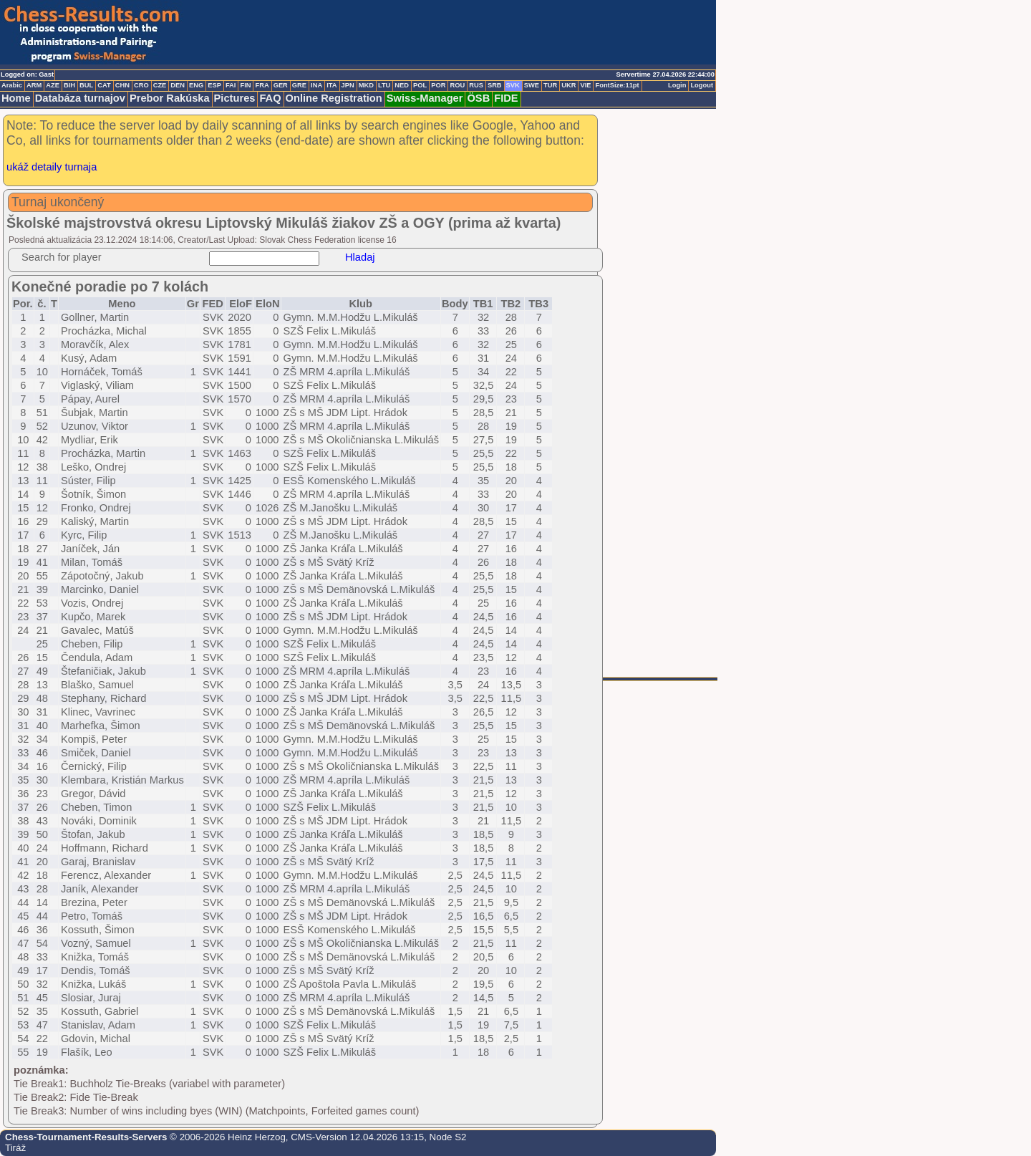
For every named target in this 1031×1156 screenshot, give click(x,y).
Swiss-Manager (425, 98)
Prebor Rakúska (170, 98)
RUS (476, 85)
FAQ (270, 98)
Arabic (11, 85)
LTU (384, 85)
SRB (495, 85)
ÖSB (478, 98)
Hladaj (360, 257)
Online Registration (334, 98)
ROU (457, 85)
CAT (103, 85)
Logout (701, 85)
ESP (214, 85)
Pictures (235, 98)
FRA (261, 85)
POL (420, 85)
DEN (177, 85)
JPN (348, 85)
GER (281, 85)
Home (16, 98)
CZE (160, 85)
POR (438, 85)
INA (316, 85)
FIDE (506, 98)
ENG (196, 85)
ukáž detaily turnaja (51, 167)
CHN (122, 85)
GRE (299, 85)
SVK (513, 85)
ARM (34, 85)
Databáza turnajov (80, 98)
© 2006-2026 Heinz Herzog (226, 1137)
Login (677, 85)
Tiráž (15, 1147)
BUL (86, 85)
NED (402, 85)
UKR (568, 85)
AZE (52, 85)
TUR (550, 85)
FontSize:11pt (617, 85)
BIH (69, 85)
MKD (366, 85)
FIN (245, 85)
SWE (531, 85)
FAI (231, 85)
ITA (331, 85)
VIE (585, 85)
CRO (141, 85)
